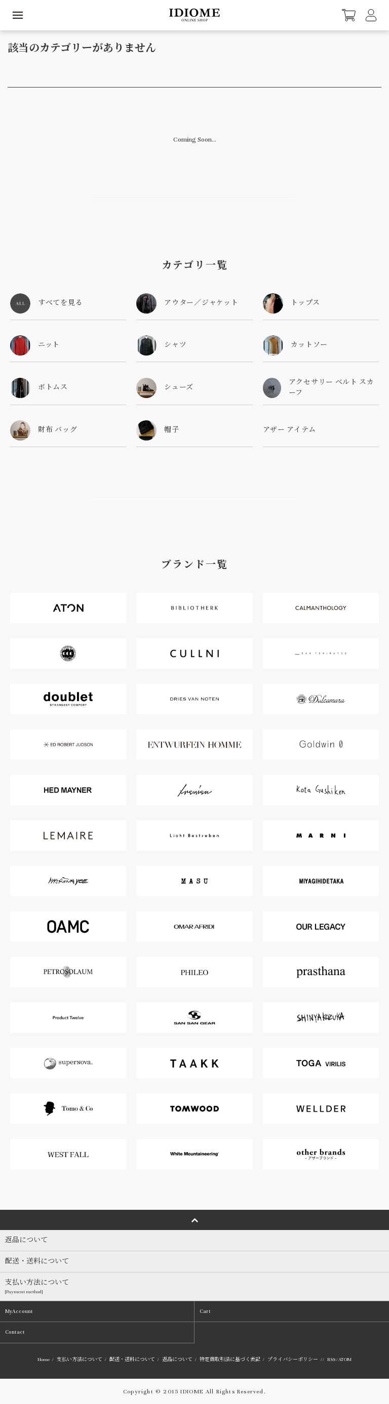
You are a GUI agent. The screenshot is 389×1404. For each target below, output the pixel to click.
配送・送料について (132, 1359)
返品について (177, 1359)
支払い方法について (79, 1359)
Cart (205, 1311)
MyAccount (19, 1311)
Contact (15, 1332)
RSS (331, 1359)
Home (43, 1359)
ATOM (345, 1359)
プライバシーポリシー (292, 1359)
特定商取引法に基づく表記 (230, 1359)
